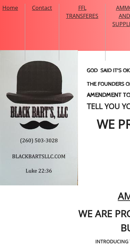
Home (10, 8)
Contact (42, 8)
